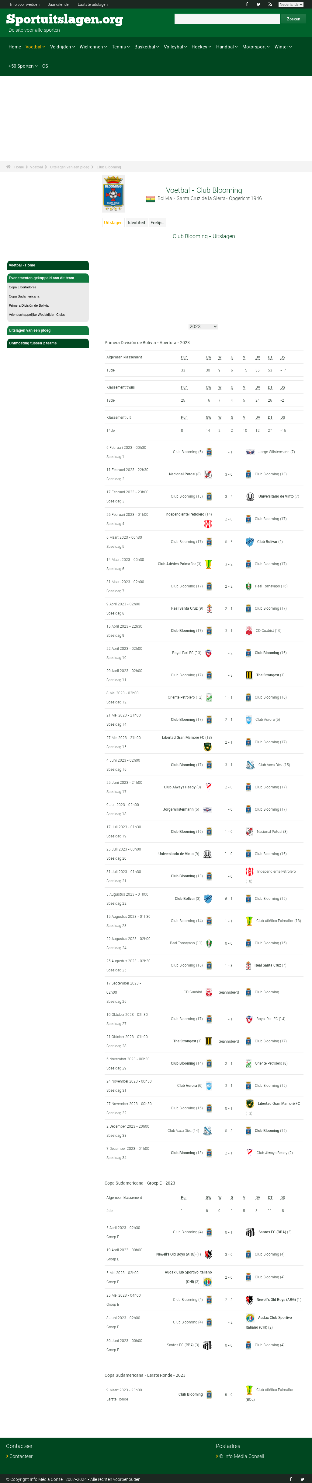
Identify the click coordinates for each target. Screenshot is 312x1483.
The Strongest (267, 674)
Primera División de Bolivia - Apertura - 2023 (147, 342)
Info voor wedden (26, 4)
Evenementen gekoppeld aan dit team (48, 278)
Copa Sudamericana (24, 296)
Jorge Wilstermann (273, 451)
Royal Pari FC (183, 652)
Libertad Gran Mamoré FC (183, 736)
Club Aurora (265, 719)
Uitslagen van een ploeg (69, 166)
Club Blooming (109, 166)
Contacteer (21, 1454)
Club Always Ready (180, 786)
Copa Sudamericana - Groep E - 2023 (140, 1182)
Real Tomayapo (267, 585)
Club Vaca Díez (270, 764)
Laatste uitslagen (100, 4)
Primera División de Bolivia (29, 305)
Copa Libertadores (22, 287)
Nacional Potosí (182, 473)
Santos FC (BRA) (272, 1231)
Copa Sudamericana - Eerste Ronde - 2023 (145, 1374)
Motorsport (254, 47)
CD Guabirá (265, 630)
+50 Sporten (21, 66)
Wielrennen (91, 47)
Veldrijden (60, 47)
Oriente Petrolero (181, 696)
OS (45, 66)
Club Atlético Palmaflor (177, 563)
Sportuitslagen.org (29, 19)
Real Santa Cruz (184, 607)
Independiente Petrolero (184, 514)
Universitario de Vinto (276, 496)
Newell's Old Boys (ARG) (176, 1253)
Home (15, 47)
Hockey (199, 47)
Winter (281, 47)
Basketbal (144, 47)
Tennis (119, 47)
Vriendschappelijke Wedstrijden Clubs (37, 314)
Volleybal (173, 47)
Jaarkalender (63, 4)
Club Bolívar (267, 541)
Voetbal (33, 47)
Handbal (225, 47)
